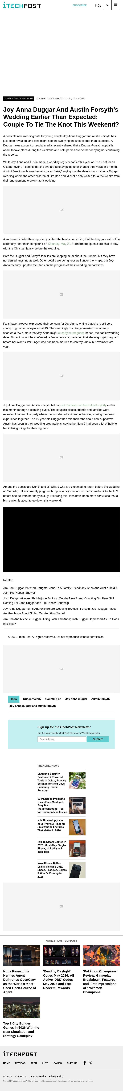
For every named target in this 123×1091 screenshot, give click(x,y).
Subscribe (80, 5)
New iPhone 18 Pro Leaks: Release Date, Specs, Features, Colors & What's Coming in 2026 (52, 870)
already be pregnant (71, 333)
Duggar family (32, 699)
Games (57, 1063)
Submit (98, 739)
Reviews (20, 1063)
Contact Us (20, 1076)
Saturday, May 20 (59, 243)
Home (6, 1063)
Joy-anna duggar (76, 699)
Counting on (53, 699)
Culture (41, 99)
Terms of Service (37, 1076)
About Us (7, 1076)
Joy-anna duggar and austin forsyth (32, 705)
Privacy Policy (56, 1076)
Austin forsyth (100, 699)
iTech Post (24, 637)
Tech (34, 1063)
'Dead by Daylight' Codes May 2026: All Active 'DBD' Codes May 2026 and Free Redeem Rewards (58, 980)
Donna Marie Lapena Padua (18, 99)
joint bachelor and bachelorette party (83, 405)
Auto (45, 1063)
